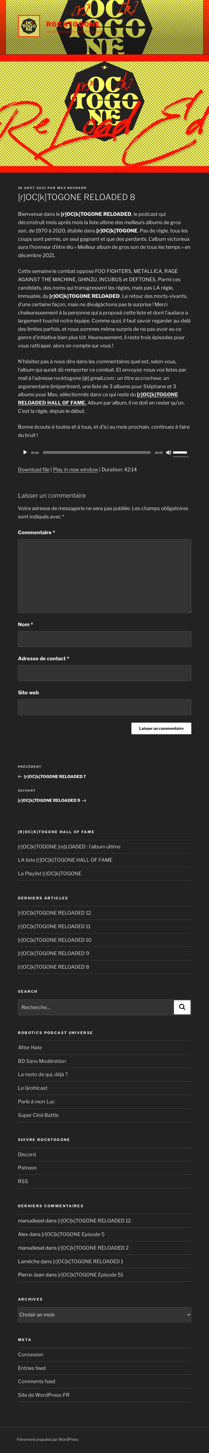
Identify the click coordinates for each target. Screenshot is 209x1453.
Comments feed (36, 1381)
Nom (25, 624)
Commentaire (36, 532)
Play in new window (75, 469)
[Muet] (168, 452)
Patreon (27, 1168)
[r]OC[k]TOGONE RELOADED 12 (54, 913)
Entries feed (32, 1368)
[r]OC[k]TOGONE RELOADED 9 (53, 953)
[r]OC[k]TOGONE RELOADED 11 (54, 926)
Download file (33, 469)
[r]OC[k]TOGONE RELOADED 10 (54, 940)
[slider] (96, 452)
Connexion (30, 1354)
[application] (104, 452)
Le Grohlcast (32, 1088)
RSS (23, 1181)
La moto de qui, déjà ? (43, 1074)
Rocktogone (73, 24)
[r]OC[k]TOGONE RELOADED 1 (88, 1261)
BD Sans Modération (42, 1061)
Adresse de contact (43, 658)
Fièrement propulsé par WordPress (47, 1439)
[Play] (25, 452)
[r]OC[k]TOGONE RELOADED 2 (93, 1248)
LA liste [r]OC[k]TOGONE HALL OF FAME (65, 860)
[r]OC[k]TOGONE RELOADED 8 (53, 967)
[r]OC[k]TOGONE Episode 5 (73, 1234)
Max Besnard (72, 188)
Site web (28, 692)
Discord (27, 1154)
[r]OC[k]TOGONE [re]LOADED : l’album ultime (69, 847)
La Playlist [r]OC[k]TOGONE (49, 873)
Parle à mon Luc (36, 1101)
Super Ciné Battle (38, 1115)
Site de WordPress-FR (44, 1395)
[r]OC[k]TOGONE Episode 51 (90, 1275)
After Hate (30, 1047)
